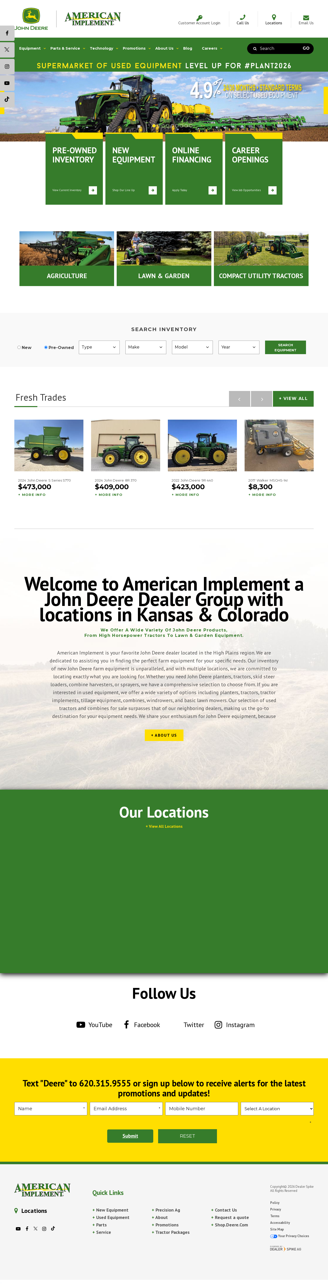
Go (306, 48)
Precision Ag (166, 1210)
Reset (187, 1136)
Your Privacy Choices (289, 1236)
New (26, 347)
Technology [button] (101, 48)
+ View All (293, 398)
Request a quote (230, 1217)
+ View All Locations (164, 826)
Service (101, 1232)
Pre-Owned (61, 347)
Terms (274, 1216)
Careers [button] (209, 48)
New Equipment (110, 1210)
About (160, 1217)
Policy (274, 1203)
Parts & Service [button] (65, 48)
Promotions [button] (134, 48)
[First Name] (50, 1108)
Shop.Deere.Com (229, 1225)
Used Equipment (110, 1217)
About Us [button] (164, 48)
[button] (142, 126)
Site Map (277, 1229)
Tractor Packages (171, 1232)
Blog (187, 48)
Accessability (280, 1223)
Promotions (165, 1225)
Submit (130, 1136)
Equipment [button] (30, 48)
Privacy (275, 1209)
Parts (99, 1225)
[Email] (126, 1108)
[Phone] (201, 1108)
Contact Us (224, 1210)
